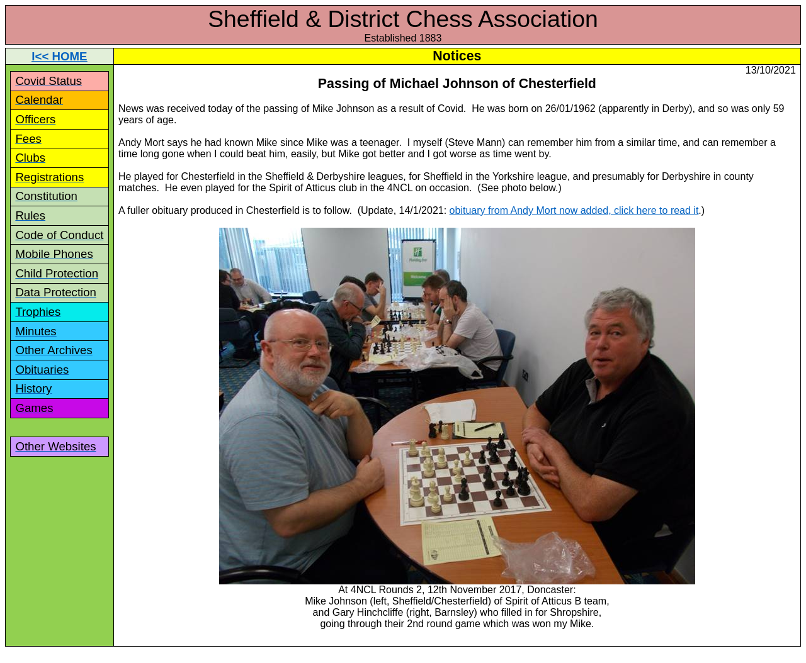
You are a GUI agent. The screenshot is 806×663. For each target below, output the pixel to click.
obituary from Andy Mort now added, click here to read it (574, 210)
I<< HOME (59, 56)
